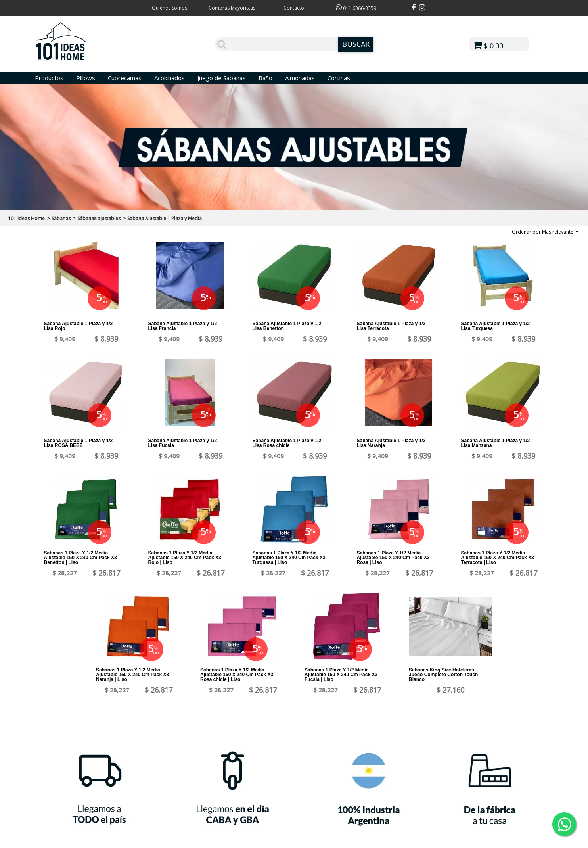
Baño (265, 78)
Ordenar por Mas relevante (545, 231)
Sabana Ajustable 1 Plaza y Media (164, 218)
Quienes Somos (169, 7)
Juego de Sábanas (221, 78)
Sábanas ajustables (99, 218)
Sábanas (61, 218)
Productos (49, 78)
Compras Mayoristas (232, 7)
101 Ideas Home (26, 218)
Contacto (293, 7)
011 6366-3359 (356, 8)
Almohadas (300, 78)
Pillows (85, 78)
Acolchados (169, 78)
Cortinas (339, 78)
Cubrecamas (125, 78)
